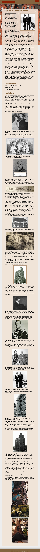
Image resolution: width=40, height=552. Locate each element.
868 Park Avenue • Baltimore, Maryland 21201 (20, 551)
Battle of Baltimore (9, 87)
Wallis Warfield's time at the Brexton (13, 85)
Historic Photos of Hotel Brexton (12, 89)
